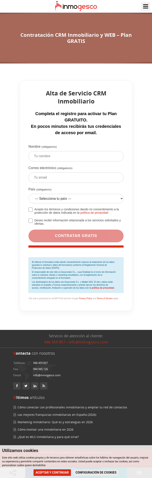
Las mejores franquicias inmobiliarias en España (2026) (57, 415)
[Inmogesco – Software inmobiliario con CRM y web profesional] (76, 6)
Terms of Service (105, 298)
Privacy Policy (85, 298)
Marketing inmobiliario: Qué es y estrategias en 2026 (55, 422)
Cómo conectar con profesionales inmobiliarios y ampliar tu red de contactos (72, 407)
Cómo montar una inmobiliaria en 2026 (45, 429)
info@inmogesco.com (88, 341)
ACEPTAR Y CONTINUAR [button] (52, 472)
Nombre (76, 155)
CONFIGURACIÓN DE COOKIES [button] (96, 472)
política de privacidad (94, 212)
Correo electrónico (76, 176)
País (76, 197)
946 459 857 (54, 341)
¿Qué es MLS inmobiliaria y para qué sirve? (48, 437)
